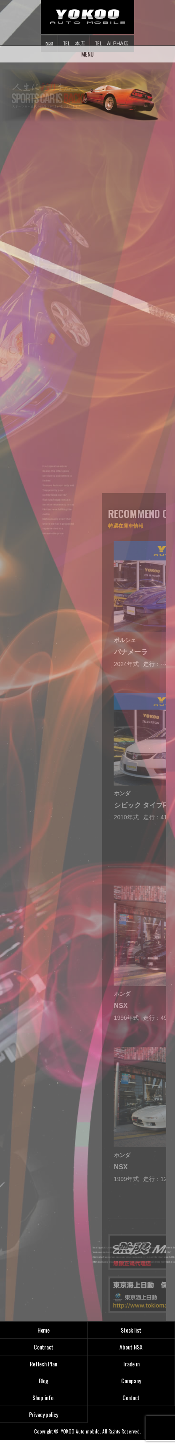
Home (43, 1329)
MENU (87, 50)
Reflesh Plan (43, 1363)
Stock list (131, 1329)
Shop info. (43, 1397)
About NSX (131, 1346)
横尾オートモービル (87, 17)
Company (131, 1380)
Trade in (131, 1363)
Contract (43, 1346)
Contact (131, 1397)
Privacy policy (43, 1414)
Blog (44, 1380)
